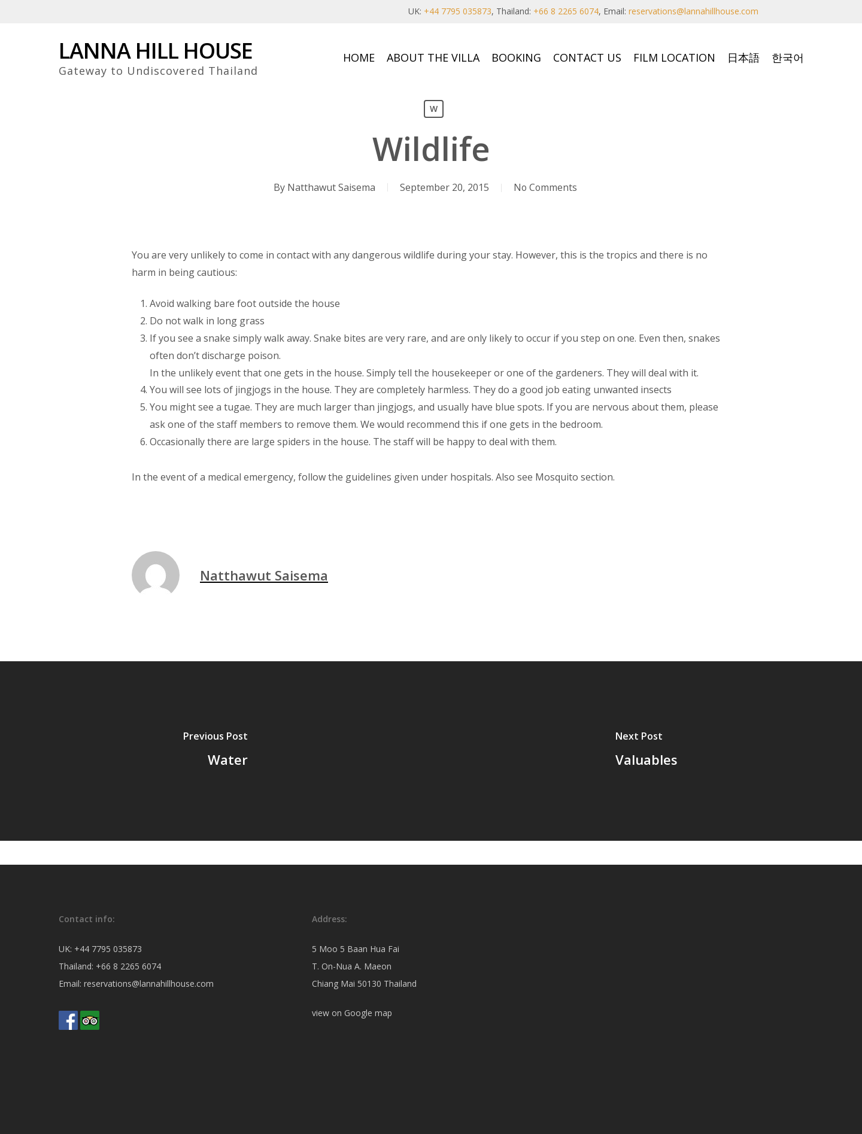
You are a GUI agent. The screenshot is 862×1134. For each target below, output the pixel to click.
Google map (368, 1013)
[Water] (215, 751)
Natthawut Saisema (331, 187)
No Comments (545, 187)
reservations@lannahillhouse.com (693, 11)
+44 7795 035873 (457, 11)
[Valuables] (646, 751)
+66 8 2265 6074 (566, 11)
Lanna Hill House (156, 51)
